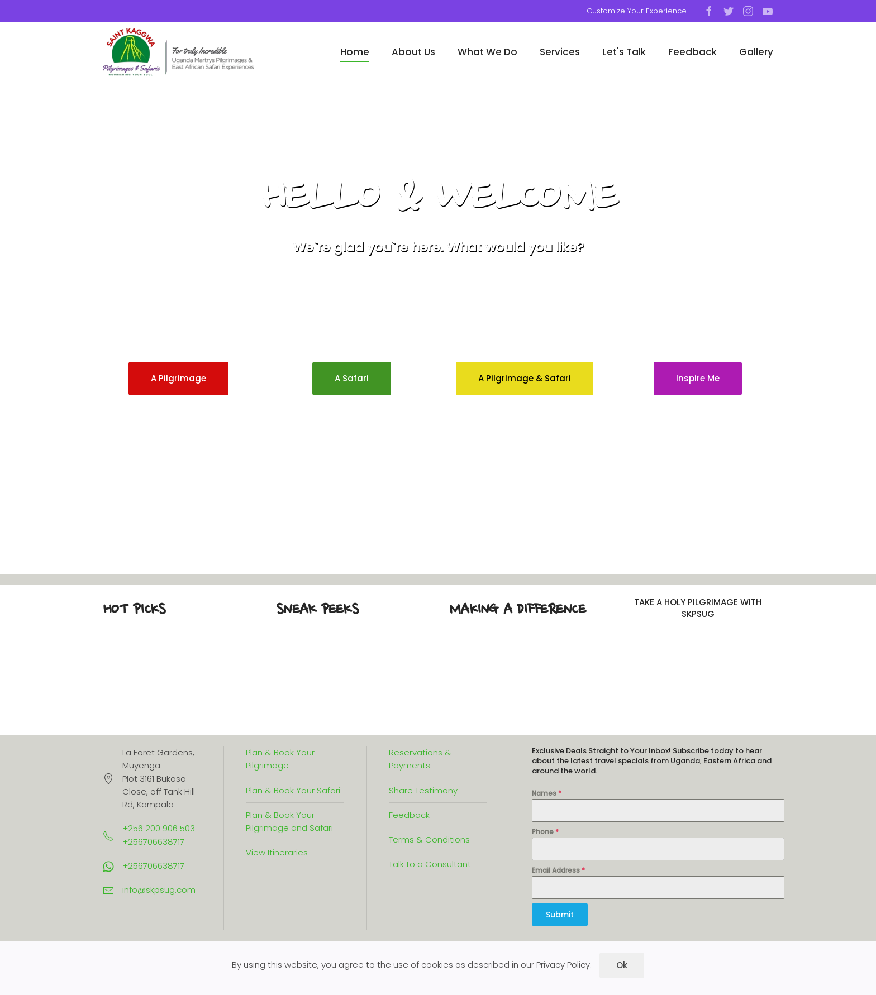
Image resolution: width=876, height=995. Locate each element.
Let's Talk (624, 52)
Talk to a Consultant (430, 864)
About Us (413, 52)
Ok (621, 965)
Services (560, 52)
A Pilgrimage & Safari (524, 378)
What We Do (487, 52)
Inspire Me (698, 378)
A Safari (352, 378)
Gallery (756, 52)
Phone (545, 831)
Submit (560, 914)
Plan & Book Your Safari (293, 790)
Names (546, 793)
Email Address (558, 870)
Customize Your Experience (637, 11)
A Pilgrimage (178, 378)
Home (354, 52)
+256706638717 (153, 866)
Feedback (692, 52)
